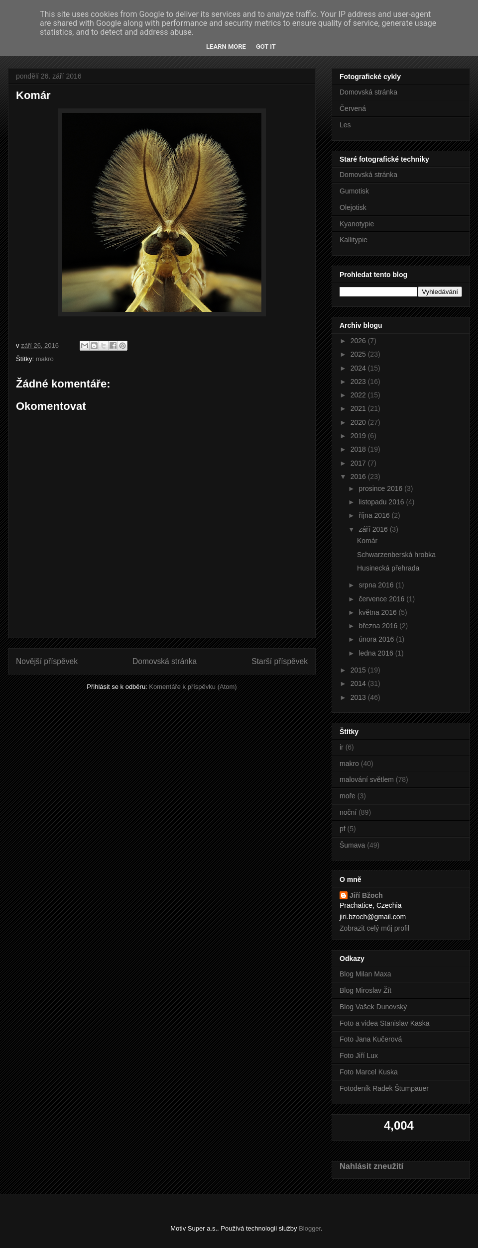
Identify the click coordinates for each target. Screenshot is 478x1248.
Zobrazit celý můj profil (374, 928)
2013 (359, 697)
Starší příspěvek (279, 661)
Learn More (226, 46)
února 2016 (377, 639)
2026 (359, 341)
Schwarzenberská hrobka (396, 555)
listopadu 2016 (382, 502)
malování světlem (367, 779)
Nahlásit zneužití (371, 1165)
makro (45, 359)
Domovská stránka (164, 661)
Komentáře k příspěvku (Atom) (193, 686)
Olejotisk (353, 207)
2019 (359, 436)
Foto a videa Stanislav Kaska (385, 1023)
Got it (266, 46)
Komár (367, 541)
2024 (359, 368)
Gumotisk (354, 191)
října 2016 (374, 515)
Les (345, 125)
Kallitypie (353, 240)
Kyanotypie (357, 224)
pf (343, 829)
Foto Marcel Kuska (369, 1072)
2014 (359, 683)
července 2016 (382, 599)
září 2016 (373, 529)
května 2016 (378, 612)
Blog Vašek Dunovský (373, 1007)
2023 (359, 381)
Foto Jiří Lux (359, 1055)
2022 (359, 395)
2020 (359, 422)
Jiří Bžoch (366, 895)
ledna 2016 (376, 653)
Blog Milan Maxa (365, 974)
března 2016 (378, 626)
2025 (359, 354)
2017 (359, 463)
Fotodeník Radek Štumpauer (384, 1088)
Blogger (310, 1228)
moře (348, 796)
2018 (359, 449)
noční (348, 812)
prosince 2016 (381, 488)
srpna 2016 (376, 585)
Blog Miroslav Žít (365, 990)
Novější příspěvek (47, 661)
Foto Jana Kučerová (371, 1039)
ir (342, 747)
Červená (353, 108)
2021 (359, 408)
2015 (359, 670)
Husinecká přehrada (388, 568)
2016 (359, 476)
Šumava (352, 845)
